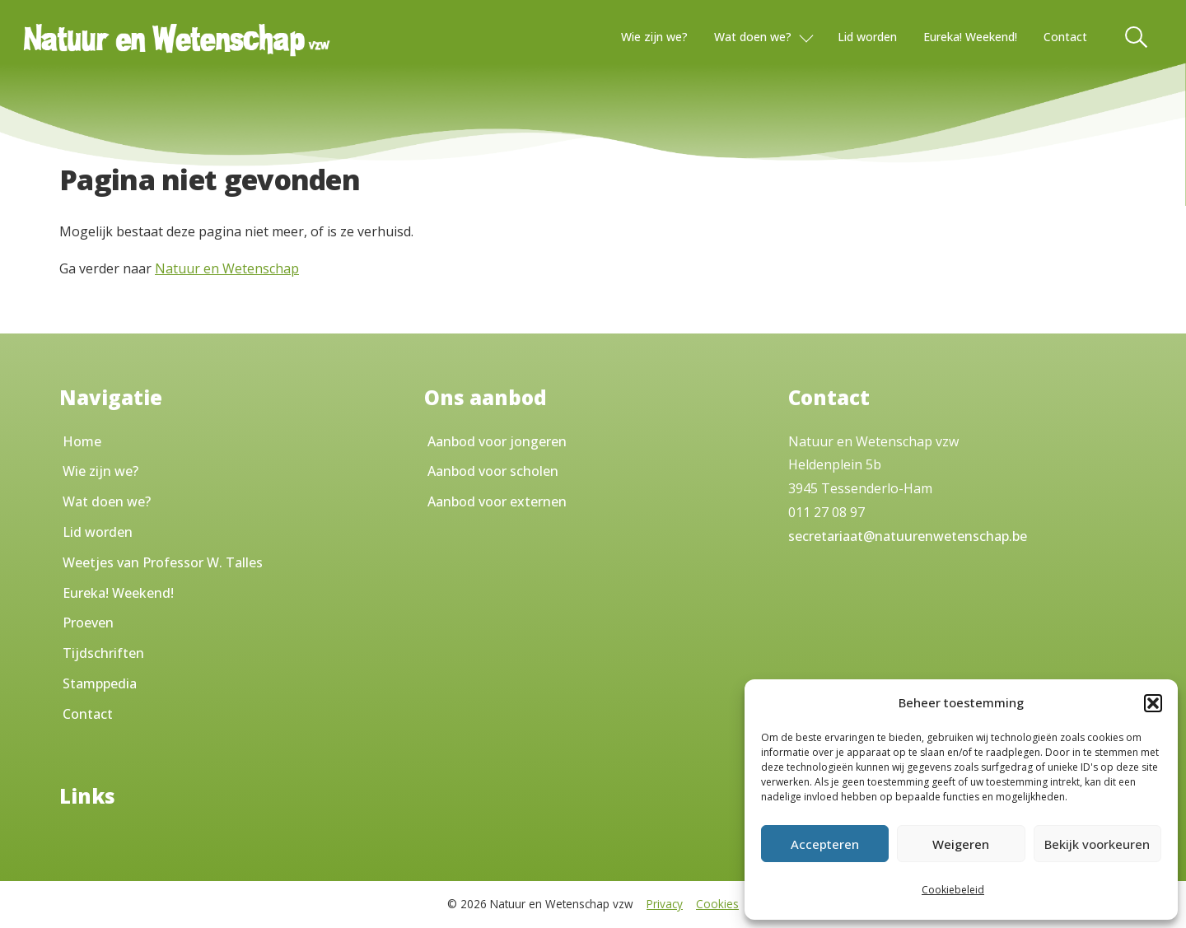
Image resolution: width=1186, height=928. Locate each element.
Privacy (665, 904)
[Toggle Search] (1137, 37)
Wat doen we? (752, 36)
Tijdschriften (103, 653)
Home (82, 441)
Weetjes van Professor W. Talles (163, 562)
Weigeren (960, 844)
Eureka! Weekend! (970, 36)
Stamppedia (100, 683)
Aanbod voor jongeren (497, 441)
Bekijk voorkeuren (1097, 844)
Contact (1065, 36)
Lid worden (867, 36)
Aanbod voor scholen (492, 471)
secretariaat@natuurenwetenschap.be (907, 536)
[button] (1153, 703)
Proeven (88, 622)
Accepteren (825, 844)
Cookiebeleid (953, 890)
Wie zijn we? (654, 36)
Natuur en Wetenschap (227, 268)
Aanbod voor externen (497, 501)
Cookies (717, 904)
